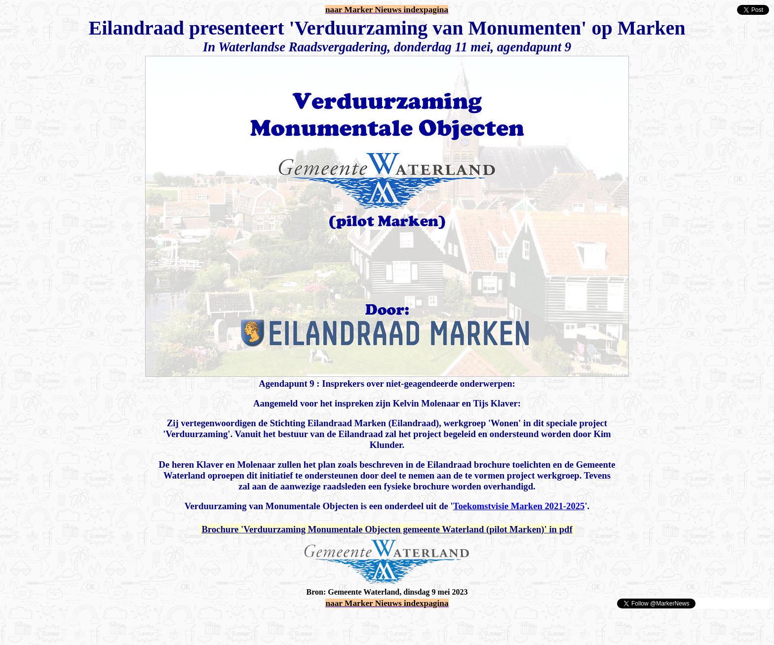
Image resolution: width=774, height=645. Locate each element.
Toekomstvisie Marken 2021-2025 (519, 506)
